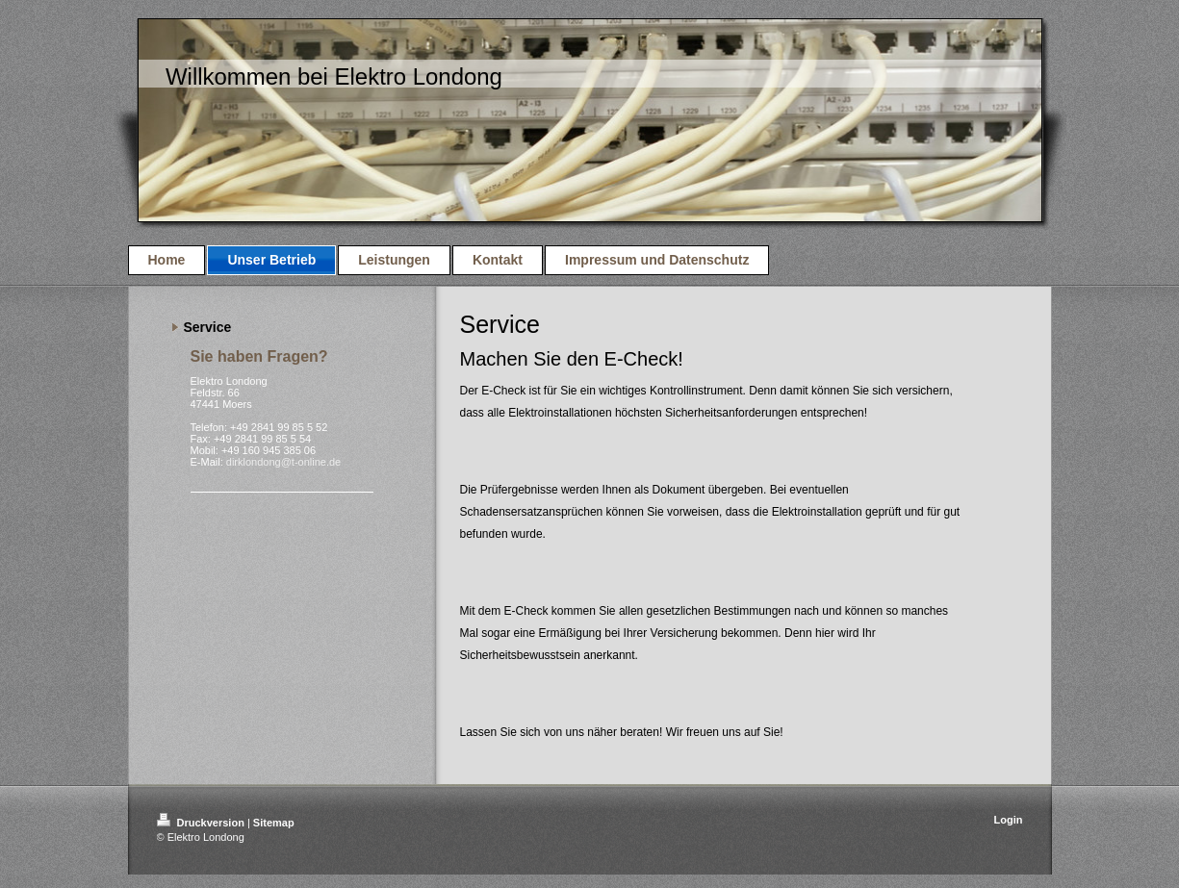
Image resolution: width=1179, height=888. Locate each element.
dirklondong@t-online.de (283, 462)
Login (1008, 819)
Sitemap (274, 822)
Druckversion (202, 822)
